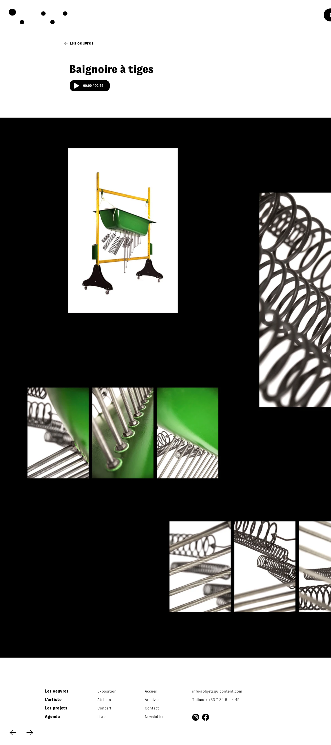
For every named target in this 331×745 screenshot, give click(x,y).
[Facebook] (205, 717)
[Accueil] (160, 691)
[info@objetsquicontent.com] (227, 691)
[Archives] (160, 699)
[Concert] (112, 708)
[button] (160, 716)
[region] (53, 17)
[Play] (76, 86)
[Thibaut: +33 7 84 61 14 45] (231, 699)
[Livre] (112, 716)
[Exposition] (112, 691)
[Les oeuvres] (79, 43)
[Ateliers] (112, 699)
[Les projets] (63, 708)
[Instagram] (195, 717)
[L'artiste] (63, 699)
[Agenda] (63, 716)
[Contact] (160, 708)
